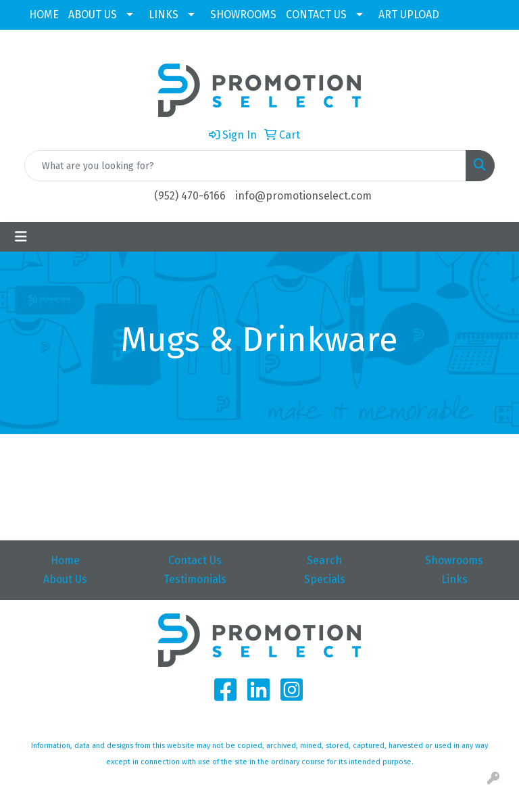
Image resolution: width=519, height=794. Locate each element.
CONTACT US (316, 14)
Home (65, 560)
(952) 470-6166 (190, 195)
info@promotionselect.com (303, 195)
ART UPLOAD (408, 14)
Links (454, 579)
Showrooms (454, 560)
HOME (44, 14)
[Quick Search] (245, 165)
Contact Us (195, 560)
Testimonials (195, 579)
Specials (324, 579)
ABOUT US (92, 14)
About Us (65, 579)
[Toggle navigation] (21, 236)
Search (324, 560)
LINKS (163, 14)
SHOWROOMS (243, 14)
